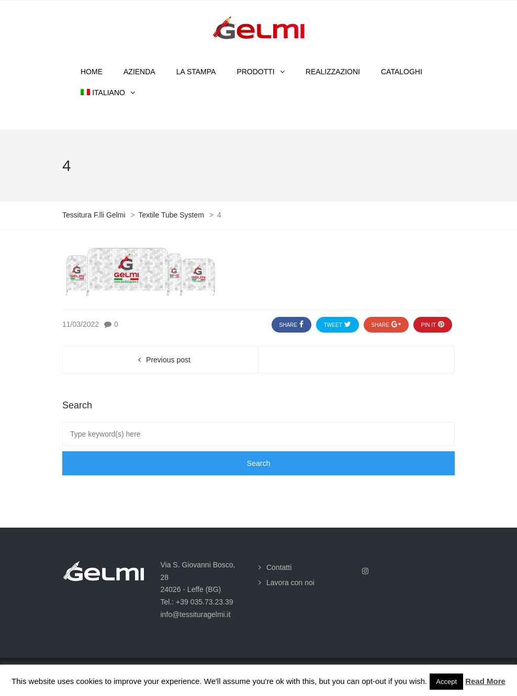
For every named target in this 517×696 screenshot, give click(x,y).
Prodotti (255, 71)
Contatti (278, 567)
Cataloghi (401, 71)
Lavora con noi (290, 582)
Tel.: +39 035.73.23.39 (197, 602)
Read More (485, 681)
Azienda (139, 71)
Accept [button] (446, 682)
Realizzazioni (333, 71)
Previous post (168, 360)
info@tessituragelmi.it (196, 614)
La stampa (196, 71)
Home (92, 71)
